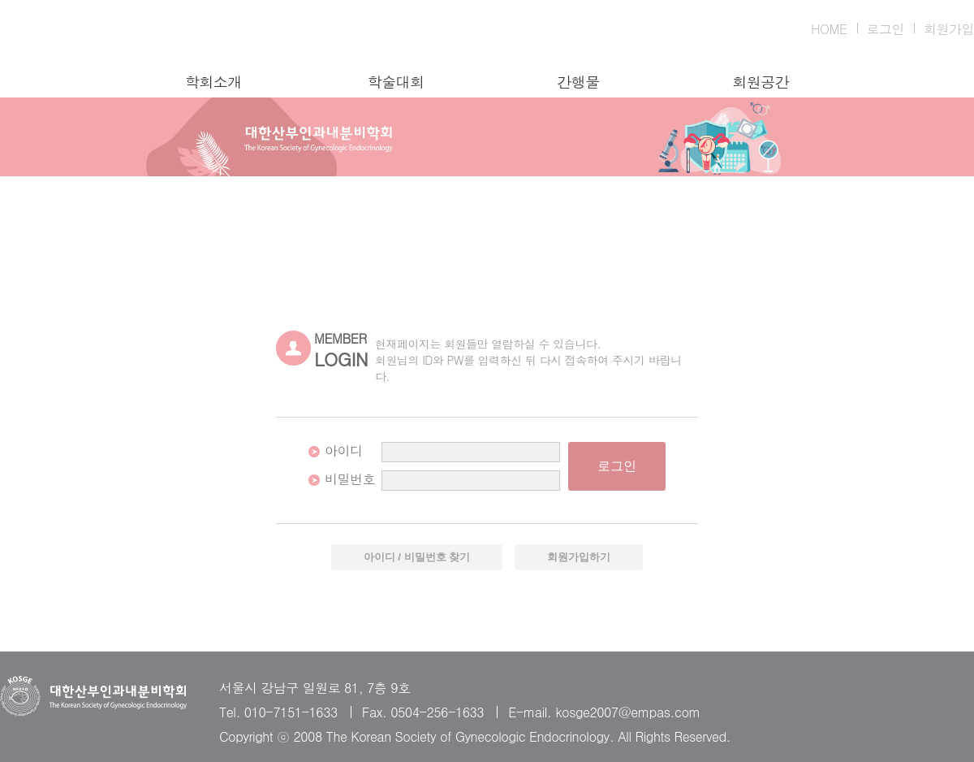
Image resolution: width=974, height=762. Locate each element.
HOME (829, 28)
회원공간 (760, 82)
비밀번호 (350, 479)
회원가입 (949, 28)
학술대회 (396, 82)
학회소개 (213, 82)
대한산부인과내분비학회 (93, 36)
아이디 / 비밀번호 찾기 (417, 557)
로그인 (886, 28)
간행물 (578, 82)
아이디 (344, 450)
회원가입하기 (578, 557)
